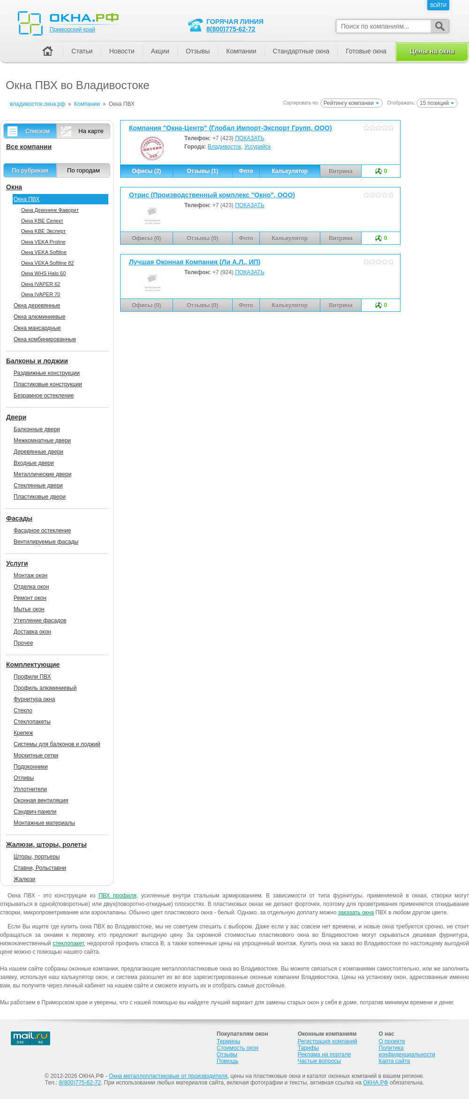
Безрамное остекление (44, 395)
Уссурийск (257, 146)
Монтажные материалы (44, 823)
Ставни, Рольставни (40, 868)
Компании (241, 51)
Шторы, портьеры (37, 856)
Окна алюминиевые (39, 317)
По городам (83, 170)
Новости (122, 51)
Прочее (23, 643)
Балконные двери (37, 429)
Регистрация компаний (327, 1041)
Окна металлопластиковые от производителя (168, 1076)
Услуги (17, 563)
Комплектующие (33, 664)
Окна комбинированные (45, 339)
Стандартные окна (301, 51)
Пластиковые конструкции (48, 384)
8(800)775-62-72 (230, 29)
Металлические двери (42, 474)
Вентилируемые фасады (46, 541)
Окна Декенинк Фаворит (50, 210)
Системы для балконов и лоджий (57, 744)
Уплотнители (30, 789)
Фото (246, 171)
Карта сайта (394, 1061)
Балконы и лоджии (37, 361)
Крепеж (23, 733)
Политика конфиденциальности (406, 1051)
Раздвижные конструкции (47, 373)
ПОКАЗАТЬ (249, 138)
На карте (90, 131)
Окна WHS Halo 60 (43, 273)
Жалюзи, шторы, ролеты (46, 844)
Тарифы (308, 1048)
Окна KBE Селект (42, 221)
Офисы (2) (146, 171)
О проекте (391, 1041)
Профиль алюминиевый (45, 688)
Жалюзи (24, 879)
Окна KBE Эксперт (43, 231)
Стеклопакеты (32, 721)
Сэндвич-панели (35, 811)
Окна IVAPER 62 (40, 284)
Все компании (29, 146)
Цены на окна (432, 51)
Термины (228, 1041)
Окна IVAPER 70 (40, 294)
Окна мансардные (37, 328)
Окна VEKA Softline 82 (47, 263)
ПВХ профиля (117, 895)
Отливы (24, 778)
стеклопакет (68, 943)
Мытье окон (29, 609)
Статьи (81, 51)
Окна (14, 187)
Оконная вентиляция (41, 800)
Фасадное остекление (42, 530)
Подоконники (31, 766)
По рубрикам (30, 170)
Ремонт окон (30, 598)
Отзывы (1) (202, 171)
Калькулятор (290, 171)
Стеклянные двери (38, 485)
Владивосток (225, 146)
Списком (37, 131)
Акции (160, 51)
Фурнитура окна (34, 699)
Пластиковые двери (40, 496)
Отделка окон (31, 586)
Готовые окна (366, 51)
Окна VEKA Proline (43, 242)
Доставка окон (32, 631)
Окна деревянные (37, 305)
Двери (16, 417)
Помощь (227, 1061)
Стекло (23, 710)
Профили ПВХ (32, 676)
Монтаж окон (30, 575)
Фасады (19, 518)
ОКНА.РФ (375, 1082)
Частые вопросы (319, 1061)
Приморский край (72, 29)
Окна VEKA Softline (44, 252)
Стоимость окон (237, 1048)
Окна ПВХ (26, 199)
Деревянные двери (38, 452)
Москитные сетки (36, 755)
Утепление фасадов (40, 620)
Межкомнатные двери (42, 440)
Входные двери (34, 463)
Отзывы (198, 51)
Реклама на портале (324, 1054)
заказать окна (356, 912)
